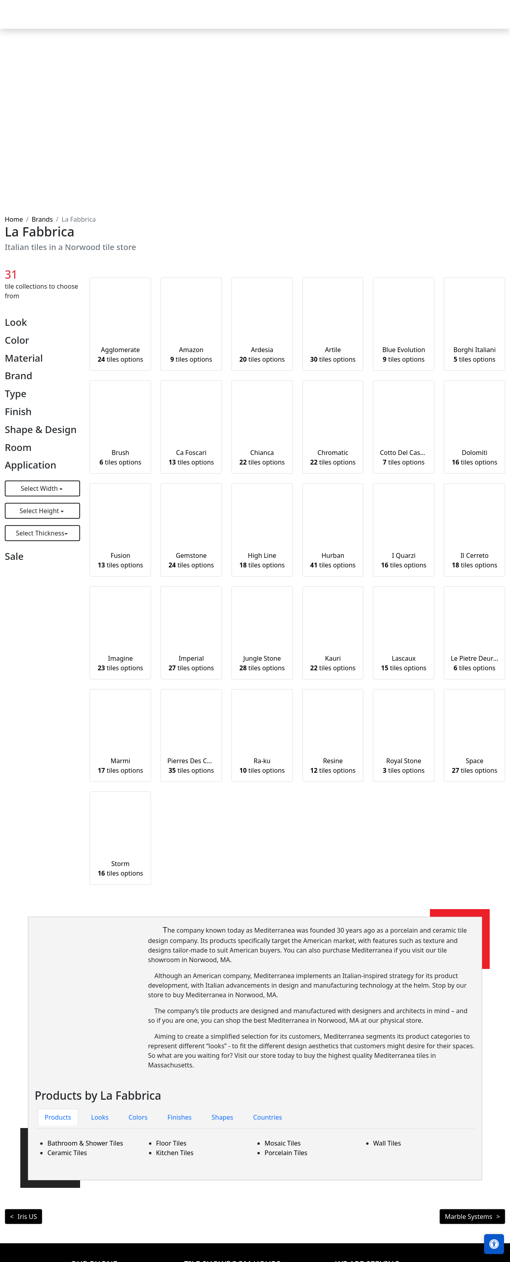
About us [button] (435, 20)
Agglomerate (120, 354)
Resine (333, 765)
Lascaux (403, 663)
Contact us (483, 20)
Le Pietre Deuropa (474, 663)
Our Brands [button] (353, 20)
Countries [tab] (267, 1117)
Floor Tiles (171, 1143)
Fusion (120, 560)
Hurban (333, 560)
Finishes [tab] (179, 1117)
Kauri (333, 663)
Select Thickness (40, 533)
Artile (333, 354)
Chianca (262, 457)
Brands (42, 219)
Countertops (305, 20)
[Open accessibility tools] (494, 1244)
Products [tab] (58, 1117)
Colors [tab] (137, 1117)
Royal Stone (404, 765)
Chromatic (333, 457)
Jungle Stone (262, 663)
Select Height (40, 510)
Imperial (191, 663)
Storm (120, 868)
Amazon (191, 354)
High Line (262, 560)
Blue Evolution (403, 354)
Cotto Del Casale (404, 457)
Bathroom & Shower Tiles (85, 1143)
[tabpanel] (255, 1148)
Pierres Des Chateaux (191, 765)
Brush (120, 457)
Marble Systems (468, 1216)
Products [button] (254, 20)
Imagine (120, 663)
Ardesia (262, 354)
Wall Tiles (387, 1143)
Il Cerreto (474, 560)
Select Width (40, 488)
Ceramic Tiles (67, 1152)
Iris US (27, 1216)
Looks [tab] (100, 1117)
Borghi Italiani (474, 354)
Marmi (120, 765)
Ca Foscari (191, 457)
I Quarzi (403, 560)
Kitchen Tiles (175, 1152)
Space (474, 765)
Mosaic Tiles (283, 1143)
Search (398, 20)
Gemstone (191, 560)
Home (219, 20)
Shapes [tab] (222, 1117)
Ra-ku (262, 765)
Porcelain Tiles (286, 1152)
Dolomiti (474, 457)
